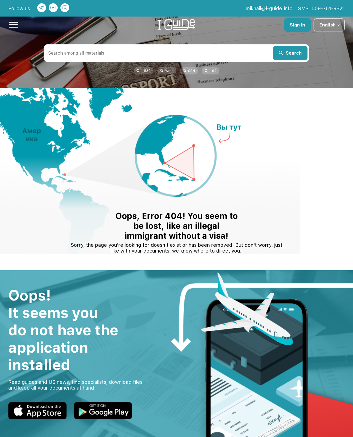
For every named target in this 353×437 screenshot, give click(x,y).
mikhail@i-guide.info (269, 8)
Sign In (297, 25)
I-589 (144, 71)
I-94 (210, 71)
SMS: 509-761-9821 (321, 8)
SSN (189, 71)
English (330, 25)
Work (166, 71)
